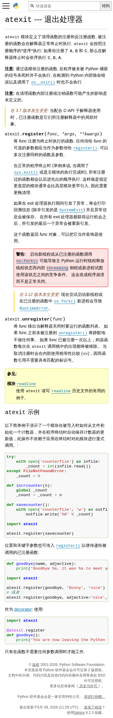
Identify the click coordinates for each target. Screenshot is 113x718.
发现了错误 (93, 707)
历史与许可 (88, 686)
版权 (35, 665)
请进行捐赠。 (94, 697)
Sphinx (79, 713)
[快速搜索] (64, 5)
